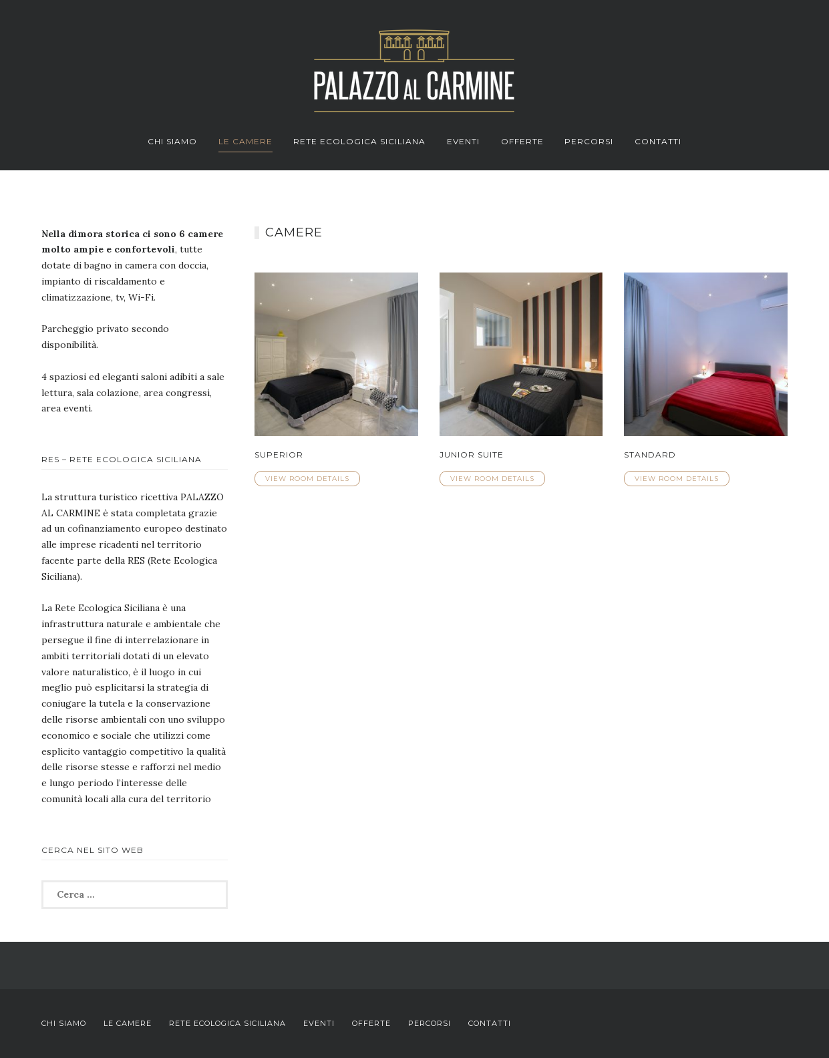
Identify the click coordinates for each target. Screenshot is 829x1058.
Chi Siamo (172, 141)
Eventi (463, 141)
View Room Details (307, 478)
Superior (279, 455)
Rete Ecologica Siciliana (359, 141)
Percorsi (588, 141)
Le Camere (245, 141)
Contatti (658, 141)
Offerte (522, 141)
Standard (650, 455)
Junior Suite (472, 455)
